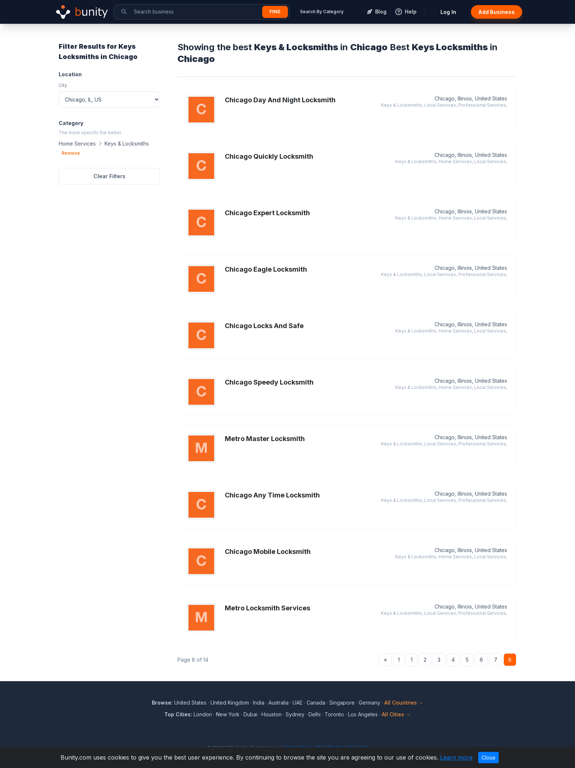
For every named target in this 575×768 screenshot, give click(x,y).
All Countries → (404, 702)
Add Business (496, 12)
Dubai (250, 714)
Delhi (314, 714)
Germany (369, 702)
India (258, 702)
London (203, 714)
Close (488, 757)
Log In (448, 12)
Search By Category (322, 11)
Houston (271, 714)
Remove (71, 153)
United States (190, 702)
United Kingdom (229, 702)
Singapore (342, 702)
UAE (298, 702)
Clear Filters (109, 176)
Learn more (456, 757)
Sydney (295, 714)
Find (275, 11)
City (63, 85)
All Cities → (396, 714)
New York (227, 714)
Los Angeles (363, 714)
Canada (316, 702)
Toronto (334, 714)
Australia (278, 702)
